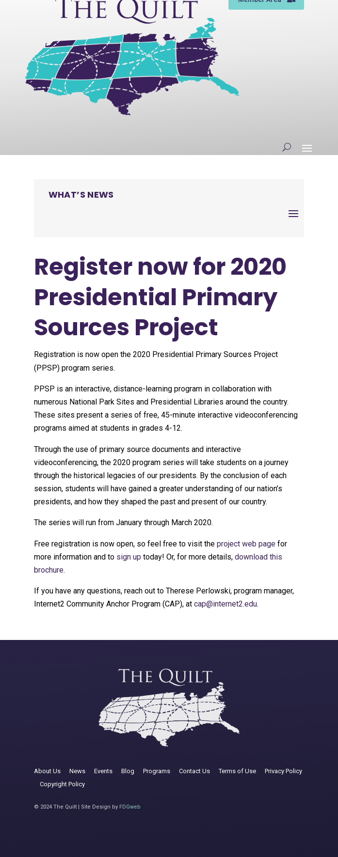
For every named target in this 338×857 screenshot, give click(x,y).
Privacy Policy (283, 771)
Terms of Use (237, 771)
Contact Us (194, 771)
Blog (127, 771)
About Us (47, 771)
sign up (128, 556)
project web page (246, 543)
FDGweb (130, 807)
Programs (156, 771)
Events (103, 771)
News (77, 771)
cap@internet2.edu (225, 603)
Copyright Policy (62, 784)
